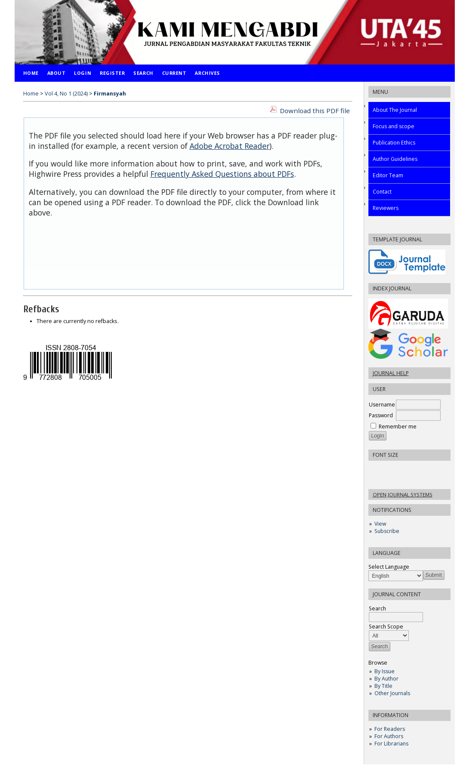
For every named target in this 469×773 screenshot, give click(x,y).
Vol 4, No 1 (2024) (66, 93)
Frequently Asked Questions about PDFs (222, 174)
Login (82, 73)
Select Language (388, 566)
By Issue (384, 671)
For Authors (388, 736)
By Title (383, 686)
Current (174, 73)
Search (143, 73)
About (56, 73)
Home (31, 73)
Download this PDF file (315, 110)
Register (112, 73)
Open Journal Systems (402, 494)
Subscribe (386, 531)
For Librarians (391, 743)
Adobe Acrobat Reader (230, 146)
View (380, 523)
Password (381, 415)
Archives (207, 73)
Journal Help (391, 373)
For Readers (389, 729)
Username (382, 404)
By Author (386, 678)
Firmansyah (110, 93)
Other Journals (392, 693)
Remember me (398, 426)
